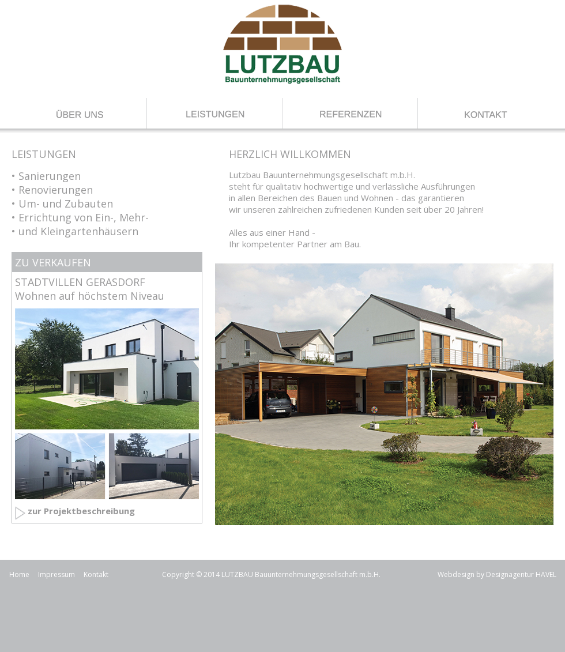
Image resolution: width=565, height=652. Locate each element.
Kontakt (96, 574)
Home (19, 574)
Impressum (56, 574)
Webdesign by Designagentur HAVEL (497, 574)
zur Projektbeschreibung (81, 511)
